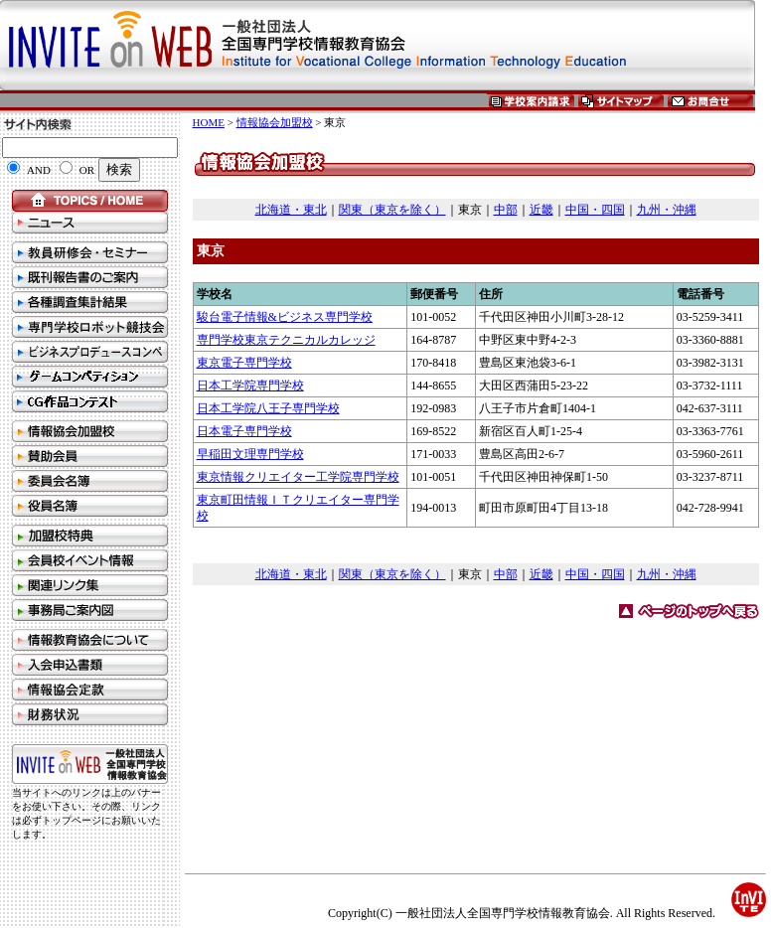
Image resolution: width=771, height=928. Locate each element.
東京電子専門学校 (244, 363)
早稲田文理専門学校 (250, 454)
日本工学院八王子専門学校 (268, 408)
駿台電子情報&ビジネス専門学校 (285, 317)
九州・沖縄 (666, 210)
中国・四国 (595, 210)
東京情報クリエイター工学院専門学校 (298, 477)
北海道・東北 (291, 210)
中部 (506, 210)
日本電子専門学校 (244, 431)
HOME (209, 122)
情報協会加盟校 (274, 122)
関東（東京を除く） (392, 210)
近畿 (541, 210)
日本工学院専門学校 (250, 385)
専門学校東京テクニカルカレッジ (286, 340)
